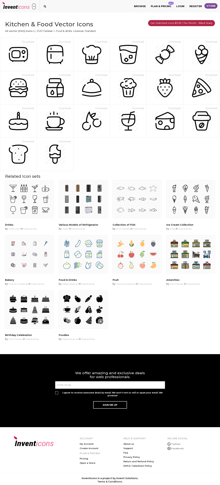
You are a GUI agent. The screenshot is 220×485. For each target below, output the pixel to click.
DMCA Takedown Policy (137, 465)
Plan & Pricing (162, 5)
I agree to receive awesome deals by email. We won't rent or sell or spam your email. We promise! (112, 394)
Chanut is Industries (18, 284)
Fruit (116, 279)
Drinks (9, 224)
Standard (90, 31)
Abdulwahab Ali (70, 284)
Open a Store (87, 463)
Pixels (172, 228)
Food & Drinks (68, 279)
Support (128, 448)
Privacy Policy (131, 457)
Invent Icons (14, 228)
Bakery (9, 279)
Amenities (172, 279)
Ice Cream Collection (179, 224)
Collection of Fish (124, 224)
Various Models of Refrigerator (78, 224)
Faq (125, 452)
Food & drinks (64, 31)
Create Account (89, 448)
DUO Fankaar (45, 31)
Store (210, 5)
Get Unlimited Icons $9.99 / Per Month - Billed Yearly (181, 23)
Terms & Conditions (109, 481)
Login (180, 6)
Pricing (84, 458)
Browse (140, 6)
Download (28, 41)
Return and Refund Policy (138, 461)
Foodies (64, 335)
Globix (65, 228)
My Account (87, 444)
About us (128, 444)
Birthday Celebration (18, 335)
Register (195, 6)
